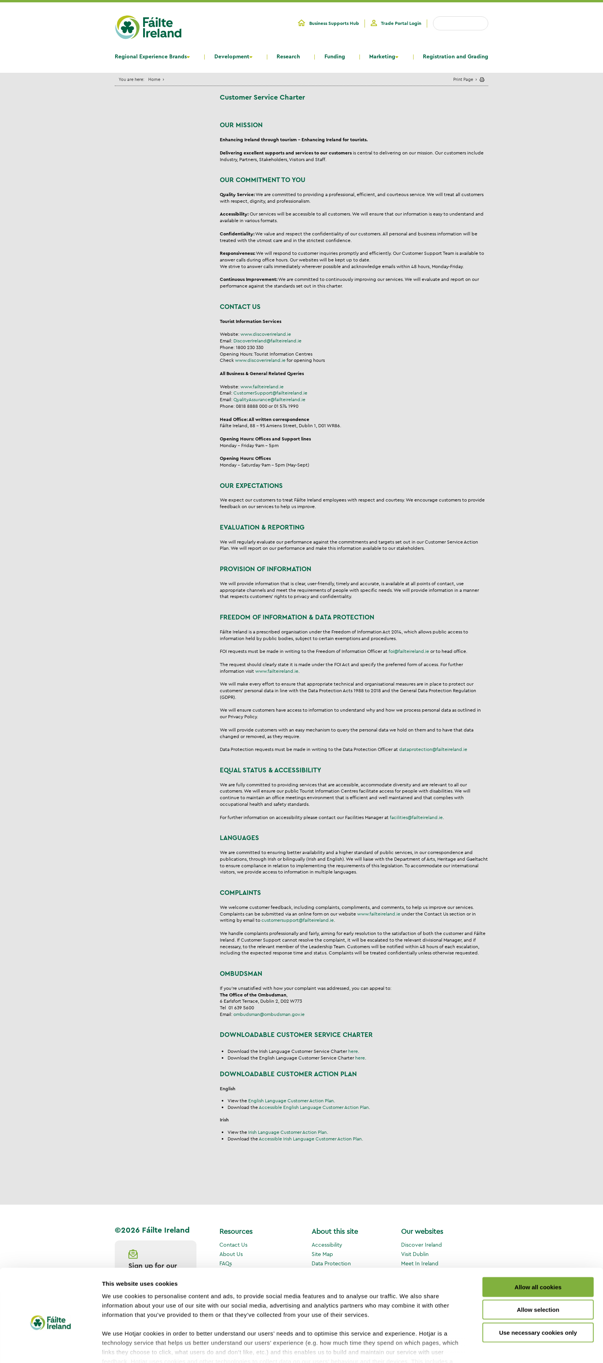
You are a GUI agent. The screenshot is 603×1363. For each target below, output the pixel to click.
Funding (334, 57)
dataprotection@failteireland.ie (433, 749)
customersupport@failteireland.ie (297, 920)
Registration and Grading (455, 57)
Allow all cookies (538, 1249)
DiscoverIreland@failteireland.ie (267, 341)
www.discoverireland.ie (265, 334)
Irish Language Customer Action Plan (287, 1132)
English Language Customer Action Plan (291, 1100)
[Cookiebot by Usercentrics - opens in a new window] (50, 1348)
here (353, 1051)
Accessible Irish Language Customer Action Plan (310, 1139)
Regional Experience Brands (151, 57)
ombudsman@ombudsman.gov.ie (269, 1014)
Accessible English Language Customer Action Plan (314, 1107)
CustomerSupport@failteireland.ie (270, 393)
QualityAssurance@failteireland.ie (269, 399)
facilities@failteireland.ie (416, 817)
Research (288, 57)
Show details (408, 1347)
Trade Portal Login (401, 23)
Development (231, 57)
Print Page (463, 79)
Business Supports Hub (334, 23)
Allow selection (538, 1271)
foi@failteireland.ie (409, 651)
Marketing (382, 57)
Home (154, 79)
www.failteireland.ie (262, 386)
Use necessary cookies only (538, 1294)
